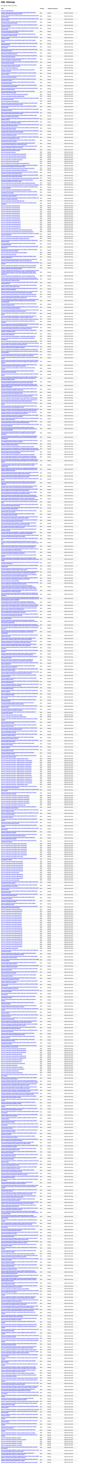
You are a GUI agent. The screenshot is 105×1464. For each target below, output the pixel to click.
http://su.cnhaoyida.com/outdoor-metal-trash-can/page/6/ (15, 803)
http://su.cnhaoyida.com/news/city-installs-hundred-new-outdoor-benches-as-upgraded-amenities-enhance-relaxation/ (19, 441)
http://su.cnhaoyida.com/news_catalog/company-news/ (14, 758)
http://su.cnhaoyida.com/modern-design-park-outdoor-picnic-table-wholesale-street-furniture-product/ (17, 737)
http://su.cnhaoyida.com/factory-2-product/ (11, 1441)
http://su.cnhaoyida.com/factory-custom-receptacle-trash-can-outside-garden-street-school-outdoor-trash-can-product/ (18, 1370)
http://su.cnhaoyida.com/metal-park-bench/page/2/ (13, 154)
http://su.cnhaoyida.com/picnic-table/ (10, 879)
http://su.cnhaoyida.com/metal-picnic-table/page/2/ (13, 716)
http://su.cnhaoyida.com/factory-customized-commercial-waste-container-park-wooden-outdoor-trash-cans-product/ (19, 1286)
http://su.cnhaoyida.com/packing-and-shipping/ (12, 1068)
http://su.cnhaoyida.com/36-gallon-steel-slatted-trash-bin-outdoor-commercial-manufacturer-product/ (17, 31)
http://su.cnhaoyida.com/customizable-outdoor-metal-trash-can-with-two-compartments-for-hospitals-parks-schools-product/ (19, 1303)
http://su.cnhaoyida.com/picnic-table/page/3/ (12, 876)
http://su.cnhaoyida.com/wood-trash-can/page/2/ (13, 1063)
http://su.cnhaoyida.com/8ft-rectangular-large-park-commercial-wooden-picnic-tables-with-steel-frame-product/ (19, 65)
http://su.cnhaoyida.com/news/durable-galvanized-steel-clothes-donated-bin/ (20, 178)
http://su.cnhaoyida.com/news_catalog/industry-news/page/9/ (16, 779)
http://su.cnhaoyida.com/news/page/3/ (10, 207)
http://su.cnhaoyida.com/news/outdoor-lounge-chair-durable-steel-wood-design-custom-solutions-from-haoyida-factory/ (19, 608)
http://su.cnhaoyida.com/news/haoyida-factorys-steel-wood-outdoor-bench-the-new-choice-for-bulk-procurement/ (19, 505)
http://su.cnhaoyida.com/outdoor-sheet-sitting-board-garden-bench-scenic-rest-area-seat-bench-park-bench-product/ (19, 1208)
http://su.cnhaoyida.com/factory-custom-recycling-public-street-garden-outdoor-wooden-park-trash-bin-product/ (18, 1096)
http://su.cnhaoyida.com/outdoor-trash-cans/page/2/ (14, 843)
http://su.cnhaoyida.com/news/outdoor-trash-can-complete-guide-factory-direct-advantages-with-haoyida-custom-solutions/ (19, 611)
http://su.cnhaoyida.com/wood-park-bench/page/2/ (13, 1048)
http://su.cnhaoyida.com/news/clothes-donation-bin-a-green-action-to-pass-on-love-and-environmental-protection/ (19, 307)
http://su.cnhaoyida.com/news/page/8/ (10, 216)
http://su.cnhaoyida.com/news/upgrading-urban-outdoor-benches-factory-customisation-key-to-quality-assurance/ (19, 590)
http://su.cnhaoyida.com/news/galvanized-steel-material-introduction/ (18, 183)
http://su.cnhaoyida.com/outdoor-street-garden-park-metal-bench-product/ (19, 1378)
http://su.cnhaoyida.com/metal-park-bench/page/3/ (13, 155)
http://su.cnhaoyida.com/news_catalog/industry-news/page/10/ (16, 780)
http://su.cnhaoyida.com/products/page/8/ (11, 924)
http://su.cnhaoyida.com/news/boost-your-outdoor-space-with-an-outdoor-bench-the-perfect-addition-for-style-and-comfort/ (19, 165)
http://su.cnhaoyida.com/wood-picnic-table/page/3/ (13, 1057)
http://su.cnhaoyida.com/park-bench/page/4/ (12, 865)
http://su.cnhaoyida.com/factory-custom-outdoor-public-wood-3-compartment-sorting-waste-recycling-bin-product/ (17, 1183)
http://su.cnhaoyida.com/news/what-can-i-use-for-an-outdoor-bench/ (18, 276)
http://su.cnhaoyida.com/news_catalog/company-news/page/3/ (16, 762)
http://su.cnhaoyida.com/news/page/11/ (11, 222)
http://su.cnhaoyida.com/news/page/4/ (10, 209)
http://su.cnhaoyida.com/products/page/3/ (11, 915)
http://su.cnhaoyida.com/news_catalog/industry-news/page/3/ (16, 766)
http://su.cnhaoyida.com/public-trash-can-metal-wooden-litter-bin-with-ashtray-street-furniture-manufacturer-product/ (18, 954)
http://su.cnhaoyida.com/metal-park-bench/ (11, 159)
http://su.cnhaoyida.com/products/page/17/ (11, 937)
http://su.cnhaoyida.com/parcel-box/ (10, 1070)
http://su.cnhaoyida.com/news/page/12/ (11, 220)
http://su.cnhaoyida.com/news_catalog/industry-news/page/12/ (16, 782)
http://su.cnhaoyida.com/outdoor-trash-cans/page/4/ (14, 847)
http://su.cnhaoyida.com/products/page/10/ (11, 909)
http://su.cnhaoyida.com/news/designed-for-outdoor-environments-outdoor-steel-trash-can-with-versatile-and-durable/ (19, 175)
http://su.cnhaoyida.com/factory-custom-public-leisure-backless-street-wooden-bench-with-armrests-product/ (18, 149)
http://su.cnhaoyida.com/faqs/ (8, 152)
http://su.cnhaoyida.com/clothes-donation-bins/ (12, 96)
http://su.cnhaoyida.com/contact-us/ (10, 101)
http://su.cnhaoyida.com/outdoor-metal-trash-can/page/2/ (15, 795)
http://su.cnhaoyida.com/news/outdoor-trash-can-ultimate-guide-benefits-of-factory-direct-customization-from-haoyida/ (20, 614)
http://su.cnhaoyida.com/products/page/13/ (11, 929)
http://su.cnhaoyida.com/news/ (8, 254)
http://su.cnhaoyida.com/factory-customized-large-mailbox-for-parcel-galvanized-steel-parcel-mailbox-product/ (18, 1102)
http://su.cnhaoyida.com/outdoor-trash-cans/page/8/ (14, 854)
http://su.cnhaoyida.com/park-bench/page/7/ (12, 868)
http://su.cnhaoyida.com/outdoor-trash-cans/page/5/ (14, 849)
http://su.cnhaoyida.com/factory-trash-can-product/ (13, 1439)
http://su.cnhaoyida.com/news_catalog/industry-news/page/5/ (16, 771)
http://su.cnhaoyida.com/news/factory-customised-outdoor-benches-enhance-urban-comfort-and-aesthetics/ (18, 452)
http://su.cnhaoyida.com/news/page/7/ (10, 213)
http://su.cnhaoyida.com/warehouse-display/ (12, 1067)
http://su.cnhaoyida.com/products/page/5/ (11, 918)
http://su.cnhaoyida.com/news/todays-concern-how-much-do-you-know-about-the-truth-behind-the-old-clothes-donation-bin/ (19, 297)
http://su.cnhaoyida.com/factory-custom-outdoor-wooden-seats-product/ (19, 1349)
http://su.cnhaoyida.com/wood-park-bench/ (11, 1054)
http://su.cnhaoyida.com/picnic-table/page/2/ (12, 874)
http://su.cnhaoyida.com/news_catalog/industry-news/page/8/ (16, 775)
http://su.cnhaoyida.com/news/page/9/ (10, 218)
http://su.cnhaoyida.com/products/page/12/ (11, 931)
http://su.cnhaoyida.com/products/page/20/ (11, 940)
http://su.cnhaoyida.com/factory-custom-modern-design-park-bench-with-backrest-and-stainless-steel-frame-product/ (19, 146)
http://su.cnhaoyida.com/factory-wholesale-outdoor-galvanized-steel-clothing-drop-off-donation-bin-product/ (18, 1199)
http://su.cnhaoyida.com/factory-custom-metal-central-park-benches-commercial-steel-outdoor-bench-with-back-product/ (18, 143)
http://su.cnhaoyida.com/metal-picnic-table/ (11, 714)
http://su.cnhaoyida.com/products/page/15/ (11, 933)
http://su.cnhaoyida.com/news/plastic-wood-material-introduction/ (17, 231)
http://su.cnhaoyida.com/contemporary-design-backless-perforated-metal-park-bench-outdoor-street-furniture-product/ (19, 103)
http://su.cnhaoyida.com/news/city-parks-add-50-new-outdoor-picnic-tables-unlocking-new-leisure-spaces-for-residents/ (20, 415)
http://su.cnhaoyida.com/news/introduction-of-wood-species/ (16, 189)
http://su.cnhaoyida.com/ (7, 10)
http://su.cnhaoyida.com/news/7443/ (10, 161)
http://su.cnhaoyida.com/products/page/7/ (11, 922)
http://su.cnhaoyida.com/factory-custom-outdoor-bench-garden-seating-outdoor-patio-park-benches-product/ (19, 1149)
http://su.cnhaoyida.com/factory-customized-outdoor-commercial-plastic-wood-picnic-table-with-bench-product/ (19, 1167)
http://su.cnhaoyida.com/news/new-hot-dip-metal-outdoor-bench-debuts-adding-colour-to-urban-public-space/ (19, 286)
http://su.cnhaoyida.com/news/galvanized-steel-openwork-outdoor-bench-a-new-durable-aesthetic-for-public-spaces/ (20, 549)
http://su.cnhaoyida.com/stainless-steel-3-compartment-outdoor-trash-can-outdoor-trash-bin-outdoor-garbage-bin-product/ (19, 1460)
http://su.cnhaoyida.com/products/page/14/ (11, 927)
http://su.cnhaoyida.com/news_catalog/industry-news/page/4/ (16, 767)
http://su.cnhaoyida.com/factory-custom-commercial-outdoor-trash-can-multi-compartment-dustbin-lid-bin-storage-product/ (20, 1450)
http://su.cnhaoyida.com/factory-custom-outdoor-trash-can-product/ (17, 1373)
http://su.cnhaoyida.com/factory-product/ (11, 1437)
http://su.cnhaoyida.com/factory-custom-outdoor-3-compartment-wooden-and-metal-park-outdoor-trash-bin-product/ (19, 1109)
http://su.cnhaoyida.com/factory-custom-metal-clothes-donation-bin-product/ (20, 1401)
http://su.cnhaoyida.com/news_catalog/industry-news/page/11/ (16, 777)
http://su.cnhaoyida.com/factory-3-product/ (11, 1445)
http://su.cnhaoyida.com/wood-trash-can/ (11, 1061)
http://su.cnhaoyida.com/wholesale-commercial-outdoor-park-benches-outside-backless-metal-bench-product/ (18, 1027)
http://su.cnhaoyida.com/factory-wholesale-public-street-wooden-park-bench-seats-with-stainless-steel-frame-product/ (20, 684)
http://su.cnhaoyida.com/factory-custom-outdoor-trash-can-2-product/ (18, 1432)
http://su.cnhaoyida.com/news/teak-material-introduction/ (15, 238)
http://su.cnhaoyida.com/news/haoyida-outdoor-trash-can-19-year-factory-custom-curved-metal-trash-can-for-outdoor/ (19, 520)
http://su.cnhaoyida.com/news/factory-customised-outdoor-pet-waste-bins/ (19, 349)
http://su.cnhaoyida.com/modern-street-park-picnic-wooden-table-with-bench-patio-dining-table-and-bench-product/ (18, 1196)
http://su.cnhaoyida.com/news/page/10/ (11, 224)
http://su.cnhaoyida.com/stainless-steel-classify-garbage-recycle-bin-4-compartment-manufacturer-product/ (18, 978)
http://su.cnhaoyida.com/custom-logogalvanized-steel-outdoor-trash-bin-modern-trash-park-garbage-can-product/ (19, 1319)
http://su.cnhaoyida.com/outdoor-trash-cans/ (12, 856)
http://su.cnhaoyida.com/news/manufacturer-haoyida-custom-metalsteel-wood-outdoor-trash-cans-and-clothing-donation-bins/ (19, 575)
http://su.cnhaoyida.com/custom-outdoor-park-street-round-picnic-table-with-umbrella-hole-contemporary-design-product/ (20, 131)
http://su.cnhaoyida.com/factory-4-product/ (11, 1443)
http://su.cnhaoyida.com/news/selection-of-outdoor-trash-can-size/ (17, 446)
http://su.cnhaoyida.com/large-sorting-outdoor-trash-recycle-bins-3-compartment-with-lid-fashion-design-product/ (17, 703)
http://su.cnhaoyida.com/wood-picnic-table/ (11, 1059)
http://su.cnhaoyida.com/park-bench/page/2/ (12, 861)
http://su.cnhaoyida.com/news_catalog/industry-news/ (14, 784)
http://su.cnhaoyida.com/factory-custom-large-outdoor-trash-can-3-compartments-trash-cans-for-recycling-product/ (17, 1453)
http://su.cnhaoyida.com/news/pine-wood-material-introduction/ (16, 229)
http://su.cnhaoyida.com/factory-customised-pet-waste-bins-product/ (18, 1253)
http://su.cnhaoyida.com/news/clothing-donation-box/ (14, 170)
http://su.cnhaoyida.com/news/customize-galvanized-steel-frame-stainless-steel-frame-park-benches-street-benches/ (19, 172)
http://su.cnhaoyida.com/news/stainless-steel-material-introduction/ (17, 236)
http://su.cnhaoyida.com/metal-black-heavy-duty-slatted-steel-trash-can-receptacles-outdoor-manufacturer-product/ (19, 709)
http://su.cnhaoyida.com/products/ (9, 948)
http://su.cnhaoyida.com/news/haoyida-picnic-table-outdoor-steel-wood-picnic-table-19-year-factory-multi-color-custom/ (19, 526)
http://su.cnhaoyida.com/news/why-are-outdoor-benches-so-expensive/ (18, 265)
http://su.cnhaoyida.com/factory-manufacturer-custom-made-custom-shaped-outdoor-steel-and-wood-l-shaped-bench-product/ (20, 1456)
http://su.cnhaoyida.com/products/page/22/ (11, 946)
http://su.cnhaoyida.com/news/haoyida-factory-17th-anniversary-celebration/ (20, 184)
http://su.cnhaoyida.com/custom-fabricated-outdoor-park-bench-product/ (19, 1324)
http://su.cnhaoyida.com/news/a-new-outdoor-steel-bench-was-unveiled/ (19, 341)
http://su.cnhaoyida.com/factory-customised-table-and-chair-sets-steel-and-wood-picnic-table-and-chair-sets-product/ (19, 1300)
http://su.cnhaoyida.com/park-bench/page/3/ (12, 863)
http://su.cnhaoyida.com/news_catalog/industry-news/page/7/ (16, 773)
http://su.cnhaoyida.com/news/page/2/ (10, 205)
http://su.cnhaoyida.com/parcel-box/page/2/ (12, 1072)
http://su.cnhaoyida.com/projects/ (9, 1065)
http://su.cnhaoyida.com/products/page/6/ (11, 920)
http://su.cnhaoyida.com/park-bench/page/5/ (12, 867)
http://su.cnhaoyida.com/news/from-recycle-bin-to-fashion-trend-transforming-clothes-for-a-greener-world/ (17, 180)
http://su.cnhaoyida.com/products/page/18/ (11, 942)
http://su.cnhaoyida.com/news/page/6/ (10, 211)
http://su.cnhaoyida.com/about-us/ (9, 67)
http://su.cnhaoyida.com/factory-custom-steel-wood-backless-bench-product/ (20, 1409)
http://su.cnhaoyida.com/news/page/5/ (10, 215)
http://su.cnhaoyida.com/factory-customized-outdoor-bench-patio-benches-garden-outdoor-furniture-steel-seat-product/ (19, 1316)
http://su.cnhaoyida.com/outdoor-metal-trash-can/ (13, 804)
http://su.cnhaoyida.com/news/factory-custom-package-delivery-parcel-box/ (19, 319)
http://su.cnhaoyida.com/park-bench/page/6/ (12, 870)
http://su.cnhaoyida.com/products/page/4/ (11, 916)
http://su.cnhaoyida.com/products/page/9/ (11, 926)
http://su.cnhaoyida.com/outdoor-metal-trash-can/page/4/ (15, 799)
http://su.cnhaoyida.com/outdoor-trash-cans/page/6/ (14, 851)
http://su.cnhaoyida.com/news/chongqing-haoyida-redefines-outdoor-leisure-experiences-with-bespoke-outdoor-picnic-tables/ (20, 535)
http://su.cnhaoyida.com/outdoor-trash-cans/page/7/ (14, 852)
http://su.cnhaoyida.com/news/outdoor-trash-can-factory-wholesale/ (18, 454)
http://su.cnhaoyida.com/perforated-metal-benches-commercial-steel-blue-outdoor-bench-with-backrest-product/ (19, 907)
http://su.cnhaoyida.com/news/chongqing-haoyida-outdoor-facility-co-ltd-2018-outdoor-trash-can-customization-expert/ (19, 406)
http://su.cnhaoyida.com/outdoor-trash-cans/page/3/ (14, 845)
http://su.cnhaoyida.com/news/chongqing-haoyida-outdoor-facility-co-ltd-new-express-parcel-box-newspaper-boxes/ (19, 392)
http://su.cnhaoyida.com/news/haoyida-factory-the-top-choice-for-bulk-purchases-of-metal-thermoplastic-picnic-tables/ (18, 552)
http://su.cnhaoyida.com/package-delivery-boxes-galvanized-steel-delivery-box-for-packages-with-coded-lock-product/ (19, 1139)
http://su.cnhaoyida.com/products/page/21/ (11, 944)
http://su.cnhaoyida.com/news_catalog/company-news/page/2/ (16, 760)
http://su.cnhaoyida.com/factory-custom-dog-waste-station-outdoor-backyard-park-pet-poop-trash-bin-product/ (17, 1170)
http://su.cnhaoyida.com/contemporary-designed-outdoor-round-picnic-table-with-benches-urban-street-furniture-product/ (20, 113)
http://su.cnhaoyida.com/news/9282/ (10, 580)
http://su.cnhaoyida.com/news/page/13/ (11, 226)
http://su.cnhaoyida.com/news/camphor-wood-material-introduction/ (18, 168)
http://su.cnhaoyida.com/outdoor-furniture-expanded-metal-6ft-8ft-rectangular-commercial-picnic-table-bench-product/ (17, 1399)
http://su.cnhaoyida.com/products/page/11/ (11, 911)
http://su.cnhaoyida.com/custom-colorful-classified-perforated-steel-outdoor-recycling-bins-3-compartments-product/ (20, 122)
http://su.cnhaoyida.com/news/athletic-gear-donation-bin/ (15, 163)
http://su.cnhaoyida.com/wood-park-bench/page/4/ (13, 1052)
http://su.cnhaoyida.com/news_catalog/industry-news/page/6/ (16, 769)
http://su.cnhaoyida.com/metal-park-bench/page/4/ (13, 157)
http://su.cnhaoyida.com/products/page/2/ (11, 913)
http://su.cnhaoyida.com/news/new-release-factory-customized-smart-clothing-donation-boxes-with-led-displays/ (18, 268)
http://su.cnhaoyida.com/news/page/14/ (11, 228)
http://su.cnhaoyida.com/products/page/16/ (11, 935)
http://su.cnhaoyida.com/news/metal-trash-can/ (12, 200)
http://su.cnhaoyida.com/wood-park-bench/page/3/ (13, 1050)
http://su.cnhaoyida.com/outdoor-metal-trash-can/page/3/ (15, 797)
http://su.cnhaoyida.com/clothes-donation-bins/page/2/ (14, 94)
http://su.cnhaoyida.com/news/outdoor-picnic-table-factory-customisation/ (19, 397)
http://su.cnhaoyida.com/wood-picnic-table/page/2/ (13, 1056)
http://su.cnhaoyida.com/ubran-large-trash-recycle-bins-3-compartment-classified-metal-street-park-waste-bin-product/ (19, 1006)
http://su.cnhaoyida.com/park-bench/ (10, 872)
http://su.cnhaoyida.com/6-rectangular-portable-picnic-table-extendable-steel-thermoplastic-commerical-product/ (19, 59)
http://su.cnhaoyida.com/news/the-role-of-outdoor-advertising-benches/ (18, 294)
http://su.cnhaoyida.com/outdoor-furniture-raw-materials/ (15, 1288)
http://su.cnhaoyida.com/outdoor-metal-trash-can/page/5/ (15, 801)
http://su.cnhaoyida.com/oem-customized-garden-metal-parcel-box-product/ (20, 1338)
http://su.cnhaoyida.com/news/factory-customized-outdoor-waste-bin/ (18, 336)
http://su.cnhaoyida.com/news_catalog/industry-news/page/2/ (16, 764)
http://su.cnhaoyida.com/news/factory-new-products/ (14, 252)
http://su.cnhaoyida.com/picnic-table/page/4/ (12, 878)
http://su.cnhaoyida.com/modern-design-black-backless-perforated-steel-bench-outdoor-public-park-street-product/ (19, 728)
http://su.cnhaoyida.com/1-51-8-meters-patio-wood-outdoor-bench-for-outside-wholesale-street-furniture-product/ (18, 13)
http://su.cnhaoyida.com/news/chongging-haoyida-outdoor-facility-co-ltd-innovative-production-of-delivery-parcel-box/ (19, 389)
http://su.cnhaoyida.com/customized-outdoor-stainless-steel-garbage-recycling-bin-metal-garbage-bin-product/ (18, 1229)
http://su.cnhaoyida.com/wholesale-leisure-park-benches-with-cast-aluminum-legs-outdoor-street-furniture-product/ (17, 1034)
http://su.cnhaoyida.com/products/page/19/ (11, 939)
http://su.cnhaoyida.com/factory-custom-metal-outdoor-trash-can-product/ (19, 1462)
